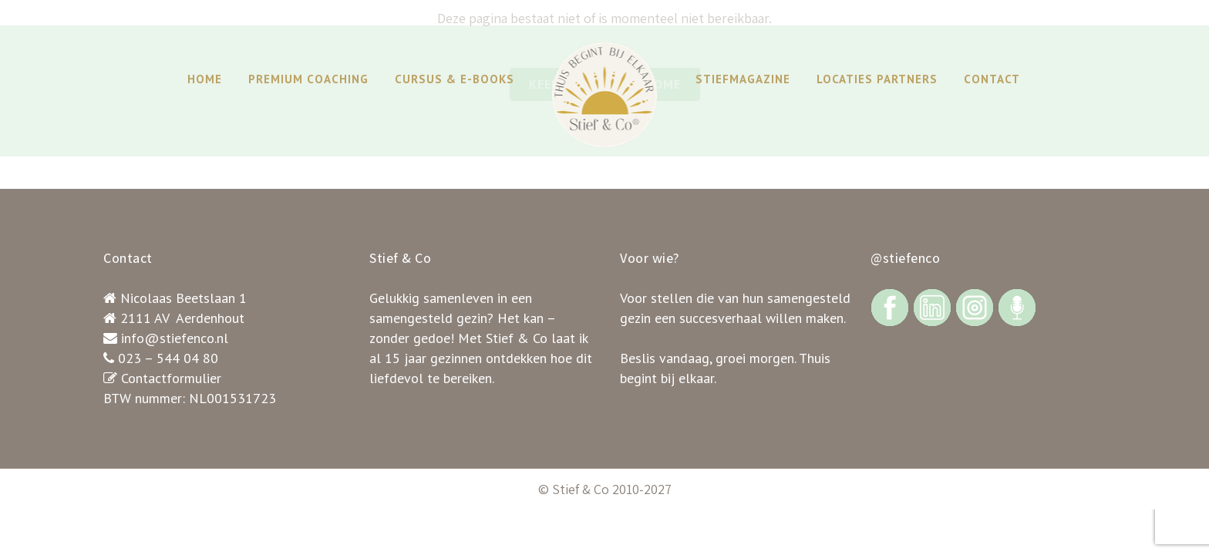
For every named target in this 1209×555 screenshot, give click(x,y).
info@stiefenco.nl (174, 338)
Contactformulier (171, 378)
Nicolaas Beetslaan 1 (183, 298)
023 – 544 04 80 (168, 358)
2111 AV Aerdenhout (182, 318)
